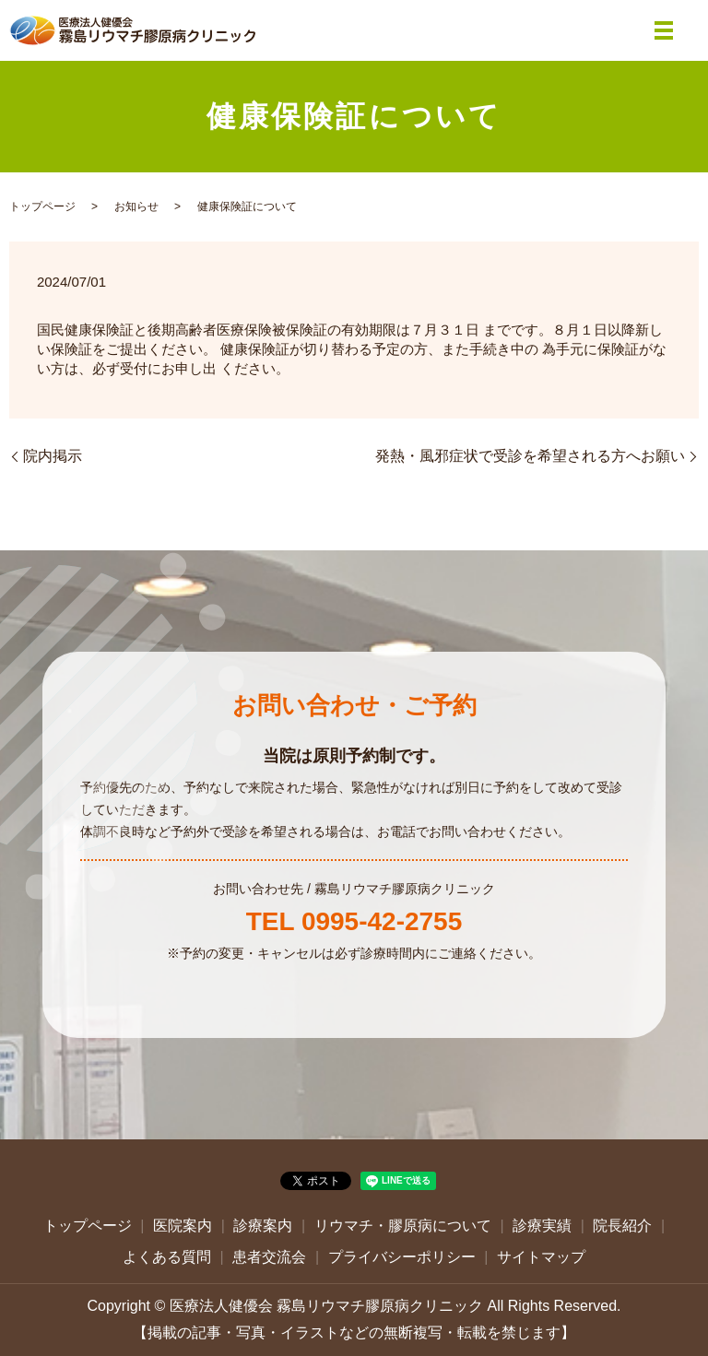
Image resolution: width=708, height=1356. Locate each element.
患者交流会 (269, 1257)
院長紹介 (622, 1225)
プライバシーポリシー (402, 1257)
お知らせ (136, 206)
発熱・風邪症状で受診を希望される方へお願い (530, 456)
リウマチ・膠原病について (402, 1225)
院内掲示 (52, 456)
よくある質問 (167, 1257)
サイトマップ (541, 1257)
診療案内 (262, 1225)
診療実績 (542, 1225)
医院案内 (182, 1225)
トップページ (42, 206)
